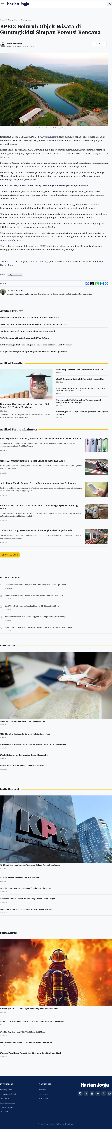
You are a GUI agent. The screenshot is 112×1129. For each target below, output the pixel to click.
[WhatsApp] (109, 1093)
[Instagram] (92, 1093)
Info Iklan (4, 1112)
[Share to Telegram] (106, 283)
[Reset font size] (99, 44)
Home (2, 20)
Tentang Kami (6, 1090)
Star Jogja (43, 1098)
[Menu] (2, 4)
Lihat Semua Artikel (10, 555)
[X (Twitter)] (86, 1093)
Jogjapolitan (13, 20)
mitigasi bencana (15, 275)
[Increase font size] (104, 44)
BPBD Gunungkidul (48, 137)
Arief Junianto (15, 290)
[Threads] (103, 1093)
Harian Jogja (42, 261)
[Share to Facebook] (88, 283)
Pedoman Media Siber (9, 1094)
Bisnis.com (43, 1094)
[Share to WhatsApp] (97, 283)
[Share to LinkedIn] (102, 283)
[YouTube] (97, 1093)
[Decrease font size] (94, 44)
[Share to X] (92, 283)
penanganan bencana (11, 240)
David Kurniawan (14, 43)
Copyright (4, 1098)
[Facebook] (80, 1093)
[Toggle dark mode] (109, 4)
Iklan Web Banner (7, 1107)
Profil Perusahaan (7, 1103)
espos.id (42, 1090)
